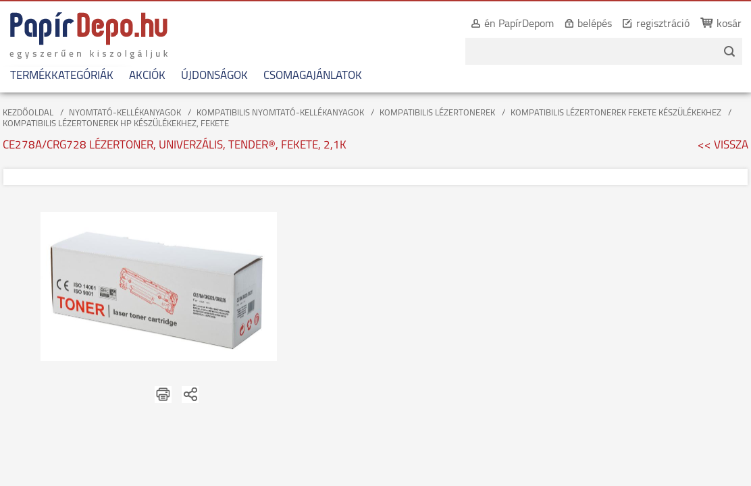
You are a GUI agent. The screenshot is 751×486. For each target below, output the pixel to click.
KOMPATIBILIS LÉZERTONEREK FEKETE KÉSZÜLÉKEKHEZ (616, 113)
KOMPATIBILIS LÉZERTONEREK (437, 113)
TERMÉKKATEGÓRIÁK (61, 76)
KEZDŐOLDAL (28, 113)
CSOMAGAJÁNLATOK (312, 76)
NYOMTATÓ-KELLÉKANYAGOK (125, 113)
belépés (580, 24)
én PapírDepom (504, 24)
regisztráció (648, 24)
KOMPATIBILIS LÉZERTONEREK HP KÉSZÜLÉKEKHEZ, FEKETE (116, 123)
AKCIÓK (147, 76)
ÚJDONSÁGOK (214, 76)
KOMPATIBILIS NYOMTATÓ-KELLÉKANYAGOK (280, 113)
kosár (714, 24)
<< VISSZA (723, 145)
